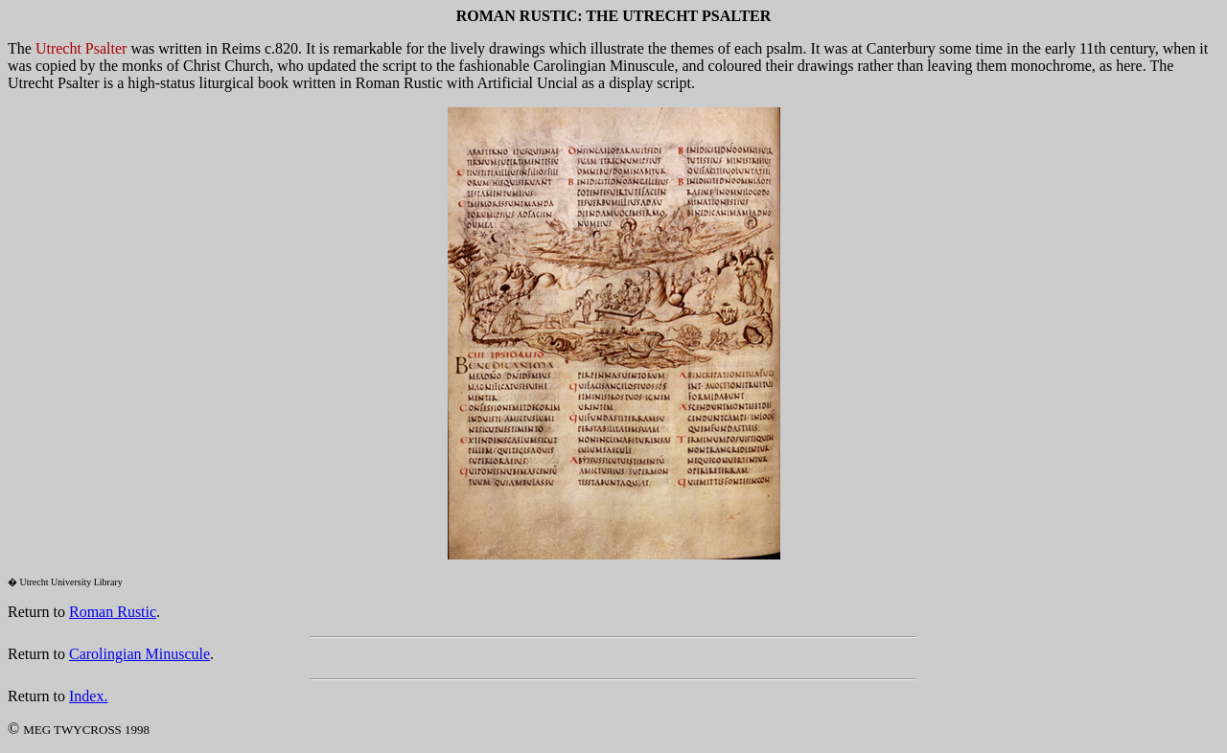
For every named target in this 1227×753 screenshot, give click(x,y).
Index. (88, 696)
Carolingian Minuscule (139, 654)
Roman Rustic (112, 612)
